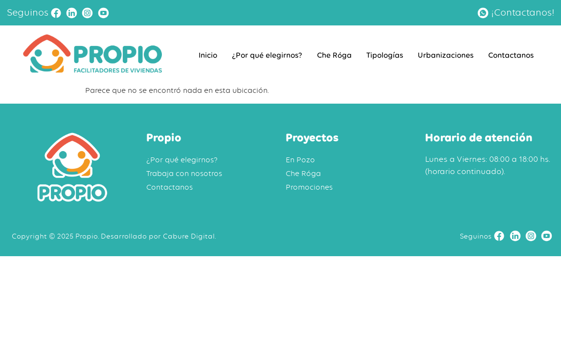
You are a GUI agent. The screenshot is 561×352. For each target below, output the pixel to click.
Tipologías (384, 55)
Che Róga (334, 55)
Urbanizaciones (445, 55)
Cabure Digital (189, 236)
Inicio (208, 55)
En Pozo (300, 159)
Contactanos (511, 55)
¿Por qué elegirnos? (267, 55)
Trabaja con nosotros (184, 173)
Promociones (309, 187)
